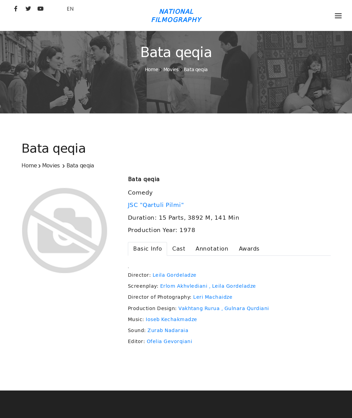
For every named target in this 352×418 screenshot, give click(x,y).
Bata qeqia (195, 69)
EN (70, 9)
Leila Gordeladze (175, 275)
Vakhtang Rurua (199, 308)
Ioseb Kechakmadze (171, 319)
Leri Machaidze (212, 297)
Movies (171, 69)
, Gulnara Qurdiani (245, 308)
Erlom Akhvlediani (184, 286)
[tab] (147, 249)
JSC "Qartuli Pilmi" (157, 204)
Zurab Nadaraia (167, 330)
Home (151, 69)
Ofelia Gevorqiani (169, 341)
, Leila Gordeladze (232, 286)
